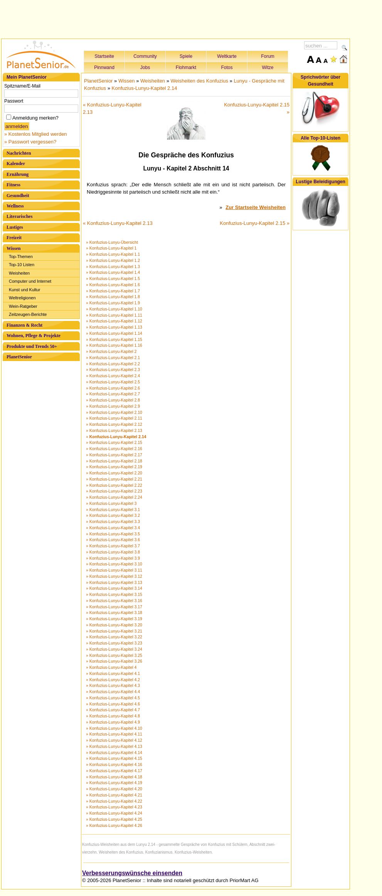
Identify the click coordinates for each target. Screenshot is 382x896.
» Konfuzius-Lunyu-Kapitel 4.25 (114, 819)
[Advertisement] (175, 18)
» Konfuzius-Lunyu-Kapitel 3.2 (113, 515)
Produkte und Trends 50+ (32, 346)
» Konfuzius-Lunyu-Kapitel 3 (111, 503)
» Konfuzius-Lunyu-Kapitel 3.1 (113, 509)
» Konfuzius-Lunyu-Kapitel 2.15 (114, 442)
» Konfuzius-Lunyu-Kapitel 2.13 (114, 430)
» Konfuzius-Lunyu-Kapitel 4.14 (114, 752)
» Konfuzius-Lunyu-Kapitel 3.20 (114, 625)
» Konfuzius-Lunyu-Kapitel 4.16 (114, 764)
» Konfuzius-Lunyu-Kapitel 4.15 (114, 758)
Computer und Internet (30, 281)
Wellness (15, 206)
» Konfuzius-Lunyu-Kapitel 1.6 (113, 284)
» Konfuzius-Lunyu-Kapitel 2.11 (114, 418)
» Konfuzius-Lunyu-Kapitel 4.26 (114, 825)
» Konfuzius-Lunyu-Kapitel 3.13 (114, 582)
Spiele (186, 56)
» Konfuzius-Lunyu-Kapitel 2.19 (114, 466)
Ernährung (18, 174)
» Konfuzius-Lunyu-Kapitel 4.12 (114, 740)
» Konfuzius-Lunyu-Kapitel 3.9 (113, 558)
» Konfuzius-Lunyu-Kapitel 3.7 (113, 545)
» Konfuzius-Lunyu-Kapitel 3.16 (114, 600)
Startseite (104, 56)
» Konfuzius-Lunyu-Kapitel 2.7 (113, 393)
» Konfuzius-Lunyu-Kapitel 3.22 (114, 636)
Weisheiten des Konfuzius (199, 81)
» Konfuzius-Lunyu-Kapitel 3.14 (114, 588)
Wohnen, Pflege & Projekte (34, 335)
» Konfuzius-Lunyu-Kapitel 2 (111, 351)
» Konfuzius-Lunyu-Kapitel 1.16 (114, 345)
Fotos (226, 67)
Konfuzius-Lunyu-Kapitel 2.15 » (254, 223)
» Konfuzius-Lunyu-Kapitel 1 (111, 248)
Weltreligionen (22, 297)
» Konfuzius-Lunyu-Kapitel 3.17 (114, 606)
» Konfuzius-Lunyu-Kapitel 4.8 (113, 716)
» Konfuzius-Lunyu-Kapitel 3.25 (114, 655)
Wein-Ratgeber (23, 306)
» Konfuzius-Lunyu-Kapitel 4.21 (114, 795)
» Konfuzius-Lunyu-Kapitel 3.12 (114, 576)
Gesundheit (18, 195)
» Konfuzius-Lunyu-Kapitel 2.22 (114, 485)
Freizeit (14, 237)
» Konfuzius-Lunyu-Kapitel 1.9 (113, 302)
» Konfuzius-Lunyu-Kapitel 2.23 (114, 491)
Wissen (13, 248)
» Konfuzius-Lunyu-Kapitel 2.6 (113, 388)
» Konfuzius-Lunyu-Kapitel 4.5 (113, 697)
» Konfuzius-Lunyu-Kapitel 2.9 (113, 406)
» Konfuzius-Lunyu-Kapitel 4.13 (114, 746)
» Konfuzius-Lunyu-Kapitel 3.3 (113, 521)
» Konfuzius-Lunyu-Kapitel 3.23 (114, 643)
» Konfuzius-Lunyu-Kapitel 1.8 (113, 296)
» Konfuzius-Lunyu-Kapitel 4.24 (114, 813)
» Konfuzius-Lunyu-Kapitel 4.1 (113, 673)
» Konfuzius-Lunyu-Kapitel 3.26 (114, 661)
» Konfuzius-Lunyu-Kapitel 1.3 (113, 266)
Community (145, 56)
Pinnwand (104, 67)
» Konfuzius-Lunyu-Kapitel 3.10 (114, 564)
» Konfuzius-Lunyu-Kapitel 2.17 (114, 454)
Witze (268, 67)
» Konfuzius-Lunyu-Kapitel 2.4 (113, 375)
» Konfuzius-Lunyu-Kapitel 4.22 (114, 801)
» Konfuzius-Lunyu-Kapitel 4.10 (114, 728)
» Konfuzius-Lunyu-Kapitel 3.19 (114, 618)
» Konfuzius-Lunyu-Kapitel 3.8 (113, 552)
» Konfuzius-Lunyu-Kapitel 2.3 (113, 369)
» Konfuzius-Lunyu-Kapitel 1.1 (113, 254)
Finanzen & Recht (24, 325)
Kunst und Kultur (24, 289)
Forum (267, 56)
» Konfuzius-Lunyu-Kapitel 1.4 (113, 272)
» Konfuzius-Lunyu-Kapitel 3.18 (114, 612)
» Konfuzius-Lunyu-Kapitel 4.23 (114, 807)
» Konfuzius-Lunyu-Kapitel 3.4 (113, 527)
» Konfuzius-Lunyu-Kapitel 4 (111, 667)
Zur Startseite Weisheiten (255, 207)
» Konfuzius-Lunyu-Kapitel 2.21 (114, 479)
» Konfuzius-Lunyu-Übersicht (112, 242)
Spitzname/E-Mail (22, 86)
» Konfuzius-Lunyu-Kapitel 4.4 (113, 691)
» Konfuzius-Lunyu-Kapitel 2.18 (114, 461)
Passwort (13, 101)
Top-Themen (21, 256)
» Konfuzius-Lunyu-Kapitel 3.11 (114, 570)
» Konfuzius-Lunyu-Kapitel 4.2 (113, 679)
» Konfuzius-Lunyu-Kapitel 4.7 (113, 709)
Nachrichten (19, 153)
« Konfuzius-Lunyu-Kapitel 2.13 (118, 223)
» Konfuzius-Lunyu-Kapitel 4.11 (114, 734)
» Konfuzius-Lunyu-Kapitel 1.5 (113, 278)
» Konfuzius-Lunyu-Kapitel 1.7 (113, 291)
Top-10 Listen (21, 264)
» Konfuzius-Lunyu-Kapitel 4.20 (114, 788)
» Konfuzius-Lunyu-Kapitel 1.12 (114, 321)
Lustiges (15, 227)
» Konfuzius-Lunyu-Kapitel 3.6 (113, 539)
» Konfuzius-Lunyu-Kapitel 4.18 (114, 777)
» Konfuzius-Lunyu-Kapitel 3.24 (114, 649)
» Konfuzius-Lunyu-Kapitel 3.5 (113, 534)
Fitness (13, 184)
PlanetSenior (19, 356)
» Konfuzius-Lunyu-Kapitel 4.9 (113, 722)
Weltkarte (226, 56)
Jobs (145, 67)
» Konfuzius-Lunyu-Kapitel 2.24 (114, 497)
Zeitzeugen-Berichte (28, 314)
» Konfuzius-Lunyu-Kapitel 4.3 (113, 685)
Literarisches (19, 216)
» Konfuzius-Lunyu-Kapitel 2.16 (114, 448)
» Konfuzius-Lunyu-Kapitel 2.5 (113, 382)
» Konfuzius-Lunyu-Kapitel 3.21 (114, 631)
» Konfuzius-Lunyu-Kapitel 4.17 (114, 770)
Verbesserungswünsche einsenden (132, 873)
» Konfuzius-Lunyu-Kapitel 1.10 (114, 309)
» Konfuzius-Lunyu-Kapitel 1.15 (114, 339)
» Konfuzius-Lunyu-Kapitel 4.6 (113, 704)
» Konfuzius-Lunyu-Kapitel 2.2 (113, 363)
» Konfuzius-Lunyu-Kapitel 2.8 (113, 400)
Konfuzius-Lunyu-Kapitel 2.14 (144, 88)
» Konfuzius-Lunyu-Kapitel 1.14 (114, 333)
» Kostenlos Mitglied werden (35, 134)
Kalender (16, 163)
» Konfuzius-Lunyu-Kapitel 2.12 (114, 424)
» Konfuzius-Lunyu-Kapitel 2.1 (113, 357)
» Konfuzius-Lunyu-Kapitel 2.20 (114, 473)
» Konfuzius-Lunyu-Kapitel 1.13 (114, 327)
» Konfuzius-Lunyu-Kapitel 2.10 (114, 412)
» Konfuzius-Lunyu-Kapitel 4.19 (114, 782)
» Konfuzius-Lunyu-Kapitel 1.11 (114, 315)
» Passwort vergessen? (30, 142)
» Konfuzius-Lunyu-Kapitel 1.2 (113, 260)
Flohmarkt (186, 67)
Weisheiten (19, 273)
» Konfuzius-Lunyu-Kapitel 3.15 (114, 594)
